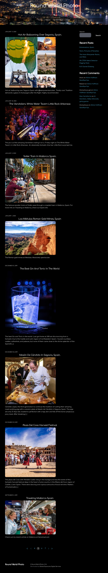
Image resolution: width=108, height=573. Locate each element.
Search (82, 32)
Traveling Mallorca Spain (39, 498)
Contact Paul (58, 20)
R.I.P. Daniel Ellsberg (86, 66)
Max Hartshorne (85, 96)
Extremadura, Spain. (86, 47)
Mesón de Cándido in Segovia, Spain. (39, 355)
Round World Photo (38, 564)
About (47, 20)
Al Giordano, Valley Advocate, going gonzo (89, 99)
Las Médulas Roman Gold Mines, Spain (39, 219)
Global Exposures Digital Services (50, 566)
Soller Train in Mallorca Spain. (39, 156)
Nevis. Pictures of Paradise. (89, 51)
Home (40, 20)
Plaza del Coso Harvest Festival (40, 425)
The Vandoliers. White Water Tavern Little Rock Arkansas (39, 104)
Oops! (68, 20)
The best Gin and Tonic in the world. (40, 268)
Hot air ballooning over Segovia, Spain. (40, 35)
